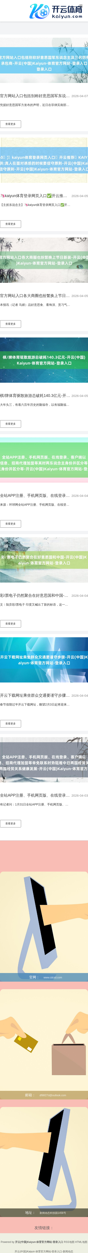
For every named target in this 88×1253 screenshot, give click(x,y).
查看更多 (10, 124)
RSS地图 (69, 1242)
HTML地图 (81, 1242)
